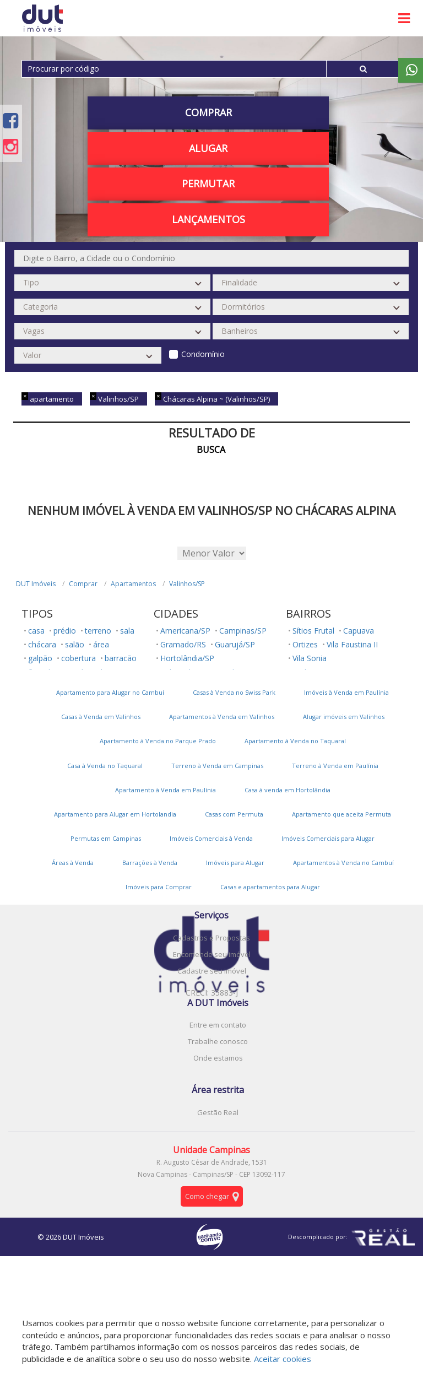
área (101, 644)
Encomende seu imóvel (212, 954)
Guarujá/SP (235, 644)
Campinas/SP (243, 630)
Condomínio (203, 354)
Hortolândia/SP (187, 658)
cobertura (78, 658)
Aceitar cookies (282, 1358)
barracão (121, 658)
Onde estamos (218, 1058)
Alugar (208, 148)
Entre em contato (217, 1025)
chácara (42, 644)
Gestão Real (217, 1112)
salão (74, 644)
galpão (40, 658)
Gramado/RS (183, 644)
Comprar (208, 112)
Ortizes (305, 644)
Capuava (358, 630)
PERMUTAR (208, 183)
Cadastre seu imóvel (211, 971)
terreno (98, 630)
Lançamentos (208, 219)
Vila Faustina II (352, 644)
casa (36, 630)
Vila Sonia (309, 658)
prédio (64, 630)
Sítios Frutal (313, 630)
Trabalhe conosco (218, 1041)
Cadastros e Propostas (211, 938)
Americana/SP (185, 630)
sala (127, 630)
